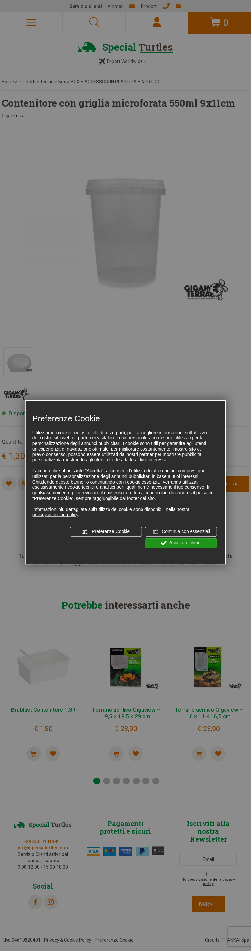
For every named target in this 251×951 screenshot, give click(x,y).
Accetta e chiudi (181, 543)
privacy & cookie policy (55, 514)
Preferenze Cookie (106, 532)
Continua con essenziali (181, 532)
